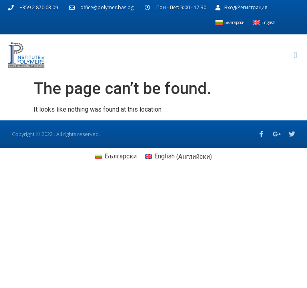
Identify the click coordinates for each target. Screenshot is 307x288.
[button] (295, 55)
